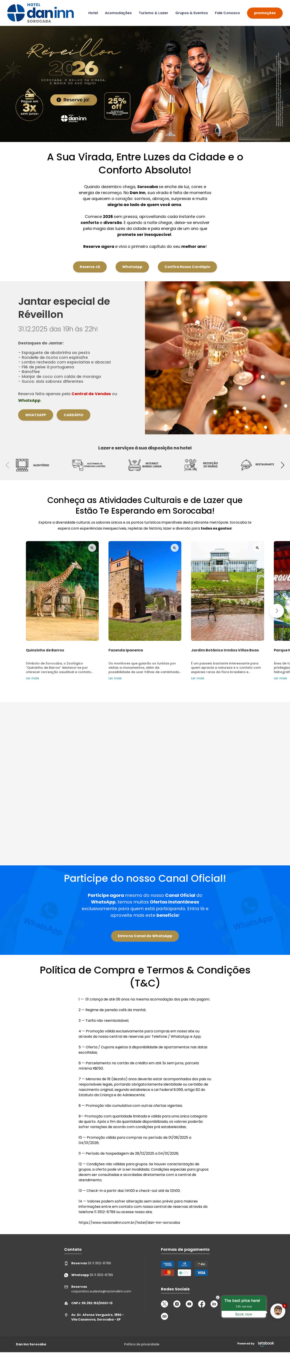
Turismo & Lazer (153, 13)
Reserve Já (90, 259)
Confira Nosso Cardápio (187, 259)
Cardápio (73, 415)
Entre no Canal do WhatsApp (145, 935)
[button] (283, 465)
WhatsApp (132, 259)
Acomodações (118, 13)
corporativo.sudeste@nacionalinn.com (96, 1289)
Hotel (93, 13)
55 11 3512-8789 (87, 1263)
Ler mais (25, 678)
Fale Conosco (227, 13)
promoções (265, 13)
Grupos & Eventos (191, 13)
